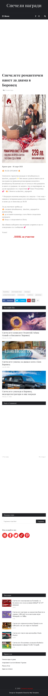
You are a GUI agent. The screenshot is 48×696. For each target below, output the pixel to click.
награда (27, 292)
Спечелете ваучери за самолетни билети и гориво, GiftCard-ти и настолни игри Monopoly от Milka (29, 614)
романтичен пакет (9, 295)
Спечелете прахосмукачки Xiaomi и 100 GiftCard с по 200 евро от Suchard (28, 624)
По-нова (6, 457)
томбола (30, 295)
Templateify (19, 693)
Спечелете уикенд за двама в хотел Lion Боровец (21, 363)
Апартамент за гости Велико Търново (14, 662)
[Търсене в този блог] (19, 521)
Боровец (6, 292)
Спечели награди (24, 5)
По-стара (42, 457)
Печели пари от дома (9, 659)
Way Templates (34, 693)
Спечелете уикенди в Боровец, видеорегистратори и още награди (19, 392)
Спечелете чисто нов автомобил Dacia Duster (27, 634)
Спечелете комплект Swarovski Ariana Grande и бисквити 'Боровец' (20, 334)
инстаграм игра (17, 292)
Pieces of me (6, 666)
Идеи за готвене (7, 669)
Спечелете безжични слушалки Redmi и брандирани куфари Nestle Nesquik (28, 644)
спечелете (21, 295)
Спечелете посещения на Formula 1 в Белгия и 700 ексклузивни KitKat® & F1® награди (28, 603)
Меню (6, 16)
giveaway (38, 295)
